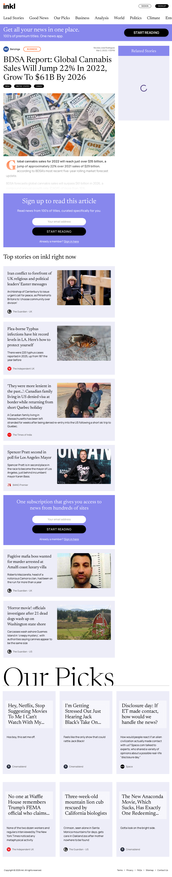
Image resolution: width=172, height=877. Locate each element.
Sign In (144, 6)
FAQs (139, 870)
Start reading (146, 32)
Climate (153, 18)
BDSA (7, 86)
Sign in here (71, 241)
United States (22, 86)
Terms (120, 870)
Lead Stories (13, 18)
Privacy (129, 870)
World (119, 18)
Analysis (102, 18)
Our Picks (62, 18)
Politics (136, 18)
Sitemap (150, 870)
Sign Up (162, 6)
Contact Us (162, 870)
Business (82, 18)
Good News (39, 18)
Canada (39, 86)
